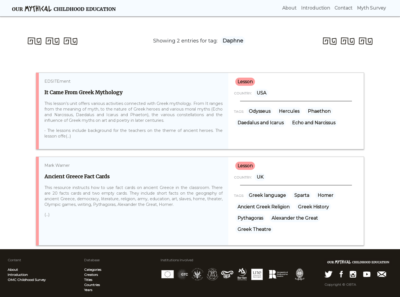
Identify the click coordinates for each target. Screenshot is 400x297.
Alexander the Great (295, 218)
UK (260, 177)
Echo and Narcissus (313, 122)
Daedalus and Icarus (261, 122)
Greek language (267, 195)
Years (88, 290)
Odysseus (259, 111)
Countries (92, 285)
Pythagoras (250, 218)
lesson (245, 81)
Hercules (289, 111)
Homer (325, 195)
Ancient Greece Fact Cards (77, 176)
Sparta (301, 195)
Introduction (18, 275)
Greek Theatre (254, 229)
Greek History (313, 207)
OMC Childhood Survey (27, 280)
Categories (92, 269)
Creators (91, 275)
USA (261, 93)
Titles (88, 280)
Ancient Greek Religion (264, 207)
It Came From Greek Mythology (83, 92)
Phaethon (319, 111)
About (13, 269)
